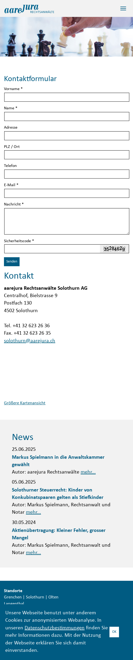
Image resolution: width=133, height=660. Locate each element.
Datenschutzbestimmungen (55, 628)
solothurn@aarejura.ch (29, 341)
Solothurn (35, 597)
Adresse (10, 127)
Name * (10, 108)
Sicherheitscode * (19, 241)
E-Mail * (11, 185)
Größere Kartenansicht (24, 403)
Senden (11, 262)
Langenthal (14, 604)
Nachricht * (14, 204)
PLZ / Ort (12, 147)
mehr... (88, 472)
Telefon (10, 166)
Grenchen (13, 597)
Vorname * (13, 89)
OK (114, 632)
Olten (53, 597)
